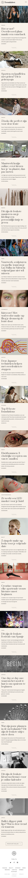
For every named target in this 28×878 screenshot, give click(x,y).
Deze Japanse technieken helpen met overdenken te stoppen (11, 365)
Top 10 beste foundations (8, 410)
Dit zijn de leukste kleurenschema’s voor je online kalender (13, 777)
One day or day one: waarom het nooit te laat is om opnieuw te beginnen (13, 682)
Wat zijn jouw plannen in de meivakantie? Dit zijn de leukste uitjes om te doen (13, 730)
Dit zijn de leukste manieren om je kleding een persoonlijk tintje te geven (12, 217)
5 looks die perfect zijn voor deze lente (14, 122)
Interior (17, 868)
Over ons (7, 874)
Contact (14, 874)
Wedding (7, 869)
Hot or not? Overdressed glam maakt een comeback (13, 31)
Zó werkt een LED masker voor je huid (12, 500)
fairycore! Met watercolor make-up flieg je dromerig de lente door (12, 317)
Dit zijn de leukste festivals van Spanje (12, 635)
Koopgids (14, 871)
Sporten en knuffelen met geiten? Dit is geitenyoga (13, 76)
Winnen (21, 869)
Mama (24, 868)
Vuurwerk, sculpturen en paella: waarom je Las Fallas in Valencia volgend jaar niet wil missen (13, 268)
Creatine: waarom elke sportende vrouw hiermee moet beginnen (13, 590)
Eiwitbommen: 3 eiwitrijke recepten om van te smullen (14, 456)
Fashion (4, 868)
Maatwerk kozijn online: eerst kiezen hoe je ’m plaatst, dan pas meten (13, 167)
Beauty (11, 868)
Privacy (21, 874)
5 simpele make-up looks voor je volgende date (13, 543)
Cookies (14, 876)
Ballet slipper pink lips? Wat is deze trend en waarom (14, 824)
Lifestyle (14, 869)
